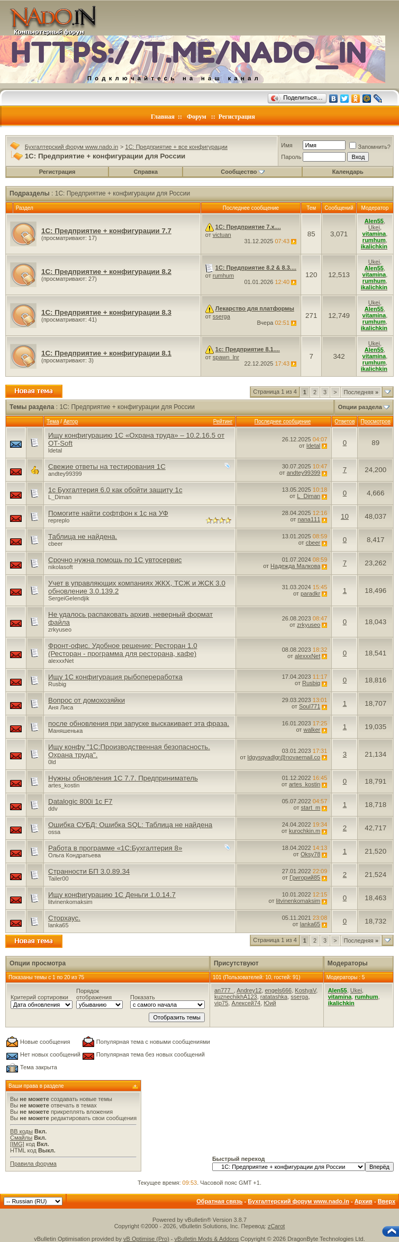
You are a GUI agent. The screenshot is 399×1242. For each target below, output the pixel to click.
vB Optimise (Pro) (146, 1239)
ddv (53, 808)
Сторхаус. (64, 918)
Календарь (348, 171)
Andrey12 (249, 990)
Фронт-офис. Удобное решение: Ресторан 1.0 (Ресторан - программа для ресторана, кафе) (122, 650)
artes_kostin (63, 785)
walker (311, 729)
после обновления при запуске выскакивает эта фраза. (138, 724)
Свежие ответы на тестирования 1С (107, 467)
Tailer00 (58, 878)
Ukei (374, 227)
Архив (364, 1201)
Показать (142, 997)
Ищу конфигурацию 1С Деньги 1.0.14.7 (112, 895)
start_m (311, 807)
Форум (196, 116)
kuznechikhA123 (235, 996)
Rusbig (57, 684)
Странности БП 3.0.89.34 (89, 871)
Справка (145, 171)
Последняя (361, 392)
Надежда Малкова (295, 566)
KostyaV (305, 990)
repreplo (58, 520)
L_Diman (59, 497)
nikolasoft (60, 567)
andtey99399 (65, 474)
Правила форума (33, 1163)
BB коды (21, 1131)
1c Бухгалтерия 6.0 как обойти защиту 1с (115, 490)
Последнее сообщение (283, 421)
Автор (71, 421)
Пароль (291, 157)
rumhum (223, 275)
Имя (286, 145)
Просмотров (375, 421)
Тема (53, 421)
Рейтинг (223, 421)
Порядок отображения (94, 994)
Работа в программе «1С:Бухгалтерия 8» (115, 848)
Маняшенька (65, 731)
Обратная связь (219, 1201)
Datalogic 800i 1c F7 (80, 801)
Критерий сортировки (39, 997)
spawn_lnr (226, 357)
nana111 (308, 519)
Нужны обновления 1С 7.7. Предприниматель (123, 778)
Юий (270, 1003)
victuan (222, 235)
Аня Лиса (60, 707)
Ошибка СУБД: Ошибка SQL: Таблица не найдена (130, 825)
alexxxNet (61, 661)
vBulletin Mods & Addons (207, 1239)
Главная (163, 116)
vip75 (221, 1003)
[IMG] (17, 1144)
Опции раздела (360, 407)
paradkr (310, 593)
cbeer (55, 543)
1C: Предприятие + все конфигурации (176, 147)
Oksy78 (310, 854)
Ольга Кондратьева (74, 855)
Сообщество (242, 171)
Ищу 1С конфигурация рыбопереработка (115, 677)
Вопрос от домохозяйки (86, 700)
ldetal (55, 450)
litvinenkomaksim (70, 902)
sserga (221, 316)
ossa (54, 832)
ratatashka (273, 996)
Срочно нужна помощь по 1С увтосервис (115, 560)
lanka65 (58, 925)
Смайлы (21, 1137)
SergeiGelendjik (68, 598)
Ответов (344, 421)
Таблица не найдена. (82, 536)
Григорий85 (304, 877)
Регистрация (237, 116)
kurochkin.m (304, 831)
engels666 (278, 990)
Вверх (386, 1201)
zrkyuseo (59, 629)
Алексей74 (245, 1003)
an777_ (224, 990)
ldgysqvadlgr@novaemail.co (284, 757)
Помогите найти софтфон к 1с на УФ (108, 513)
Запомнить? (370, 147)
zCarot (276, 1226)
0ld (52, 762)
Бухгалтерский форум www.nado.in (72, 147)
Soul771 (309, 706)
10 (345, 516)
